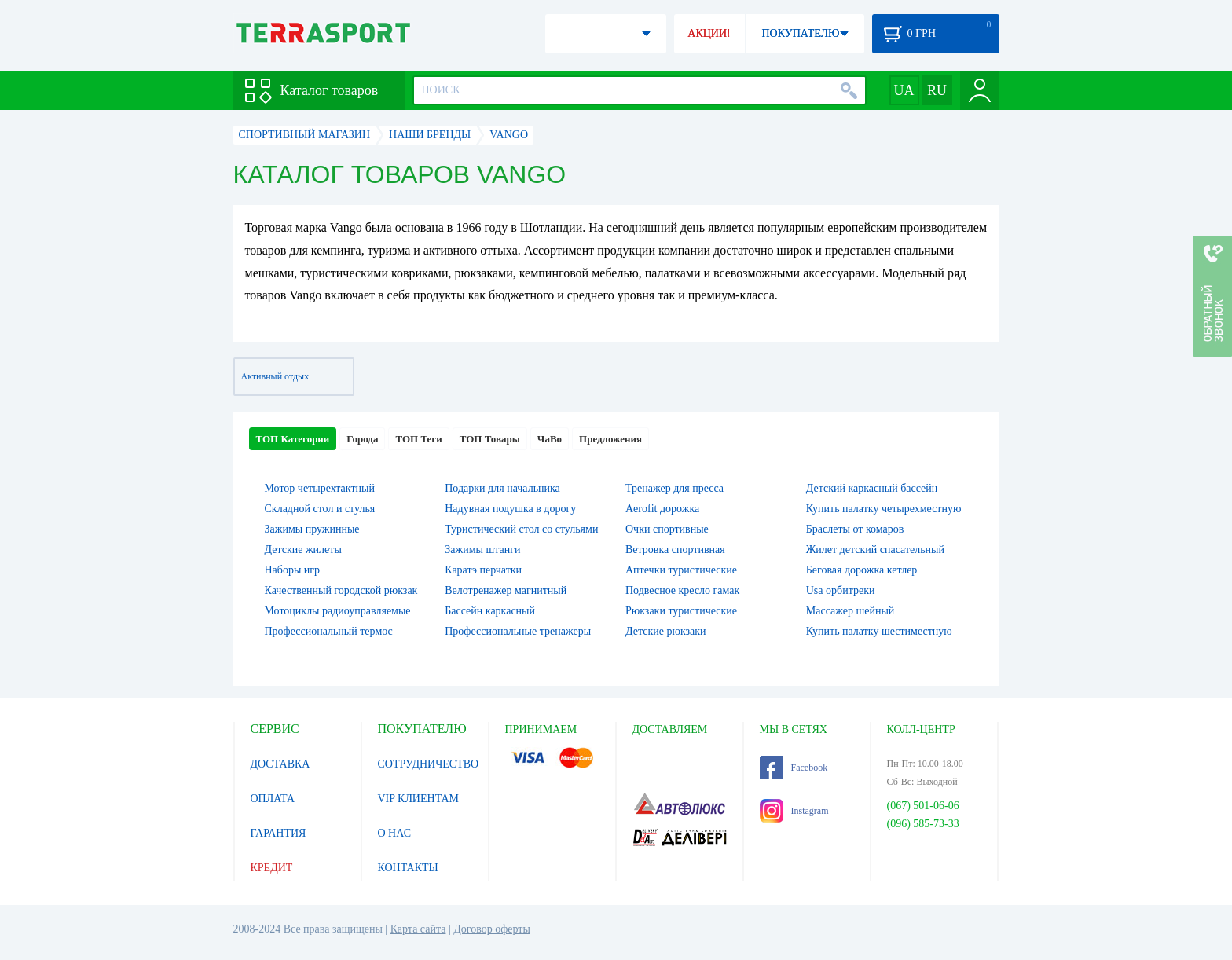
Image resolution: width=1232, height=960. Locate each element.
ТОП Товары (490, 439)
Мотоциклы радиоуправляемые (338, 611)
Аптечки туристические (681, 570)
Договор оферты (491, 929)
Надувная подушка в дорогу (510, 509)
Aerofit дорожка (662, 509)
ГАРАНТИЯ (278, 833)
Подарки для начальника (502, 488)
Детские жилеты (303, 549)
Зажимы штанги (482, 549)
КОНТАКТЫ (408, 868)
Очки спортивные (667, 529)
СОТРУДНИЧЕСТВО (428, 764)
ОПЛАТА (273, 798)
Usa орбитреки (840, 590)
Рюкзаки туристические (681, 611)
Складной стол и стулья (320, 509)
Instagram (794, 811)
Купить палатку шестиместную (879, 631)
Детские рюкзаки (665, 631)
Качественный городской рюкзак (341, 590)
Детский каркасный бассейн (872, 488)
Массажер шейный (850, 611)
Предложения (610, 439)
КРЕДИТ (272, 868)
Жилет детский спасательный (875, 549)
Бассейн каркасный (490, 611)
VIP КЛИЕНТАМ (419, 798)
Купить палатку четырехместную (884, 509)
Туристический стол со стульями (521, 529)
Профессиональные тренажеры (518, 631)
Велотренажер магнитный (505, 590)
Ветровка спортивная (675, 549)
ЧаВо (549, 439)
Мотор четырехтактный (320, 488)
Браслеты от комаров (855, 529)
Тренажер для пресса (674, 488)
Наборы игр (293, 570)
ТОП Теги (418, 439)
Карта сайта (418, 929)
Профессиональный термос (329, 631)
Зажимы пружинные (312, 529)
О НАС (394, 833)
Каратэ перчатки (483, 570)
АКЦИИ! (709, 33)
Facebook (794, 767)
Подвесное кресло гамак (682, 590)
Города (362, 439)
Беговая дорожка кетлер (862, 570)
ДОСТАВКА (280, 764)
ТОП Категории (293, 439)
